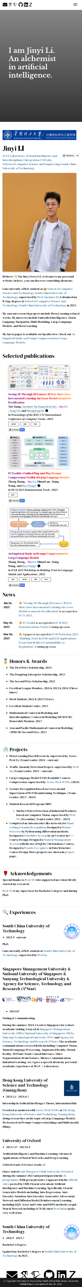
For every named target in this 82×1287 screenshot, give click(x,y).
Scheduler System (35, 835)
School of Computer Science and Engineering (31, 164)
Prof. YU (30, 880)
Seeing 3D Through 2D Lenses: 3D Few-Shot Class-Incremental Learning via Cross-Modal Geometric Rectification (46, 607)
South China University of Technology (42, 305)
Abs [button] (13, 579)
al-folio (57, 1281)
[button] (16, 429)
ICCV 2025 (25, 615)
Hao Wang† (29, 486)
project (69, 852)
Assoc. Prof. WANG (58, 782)
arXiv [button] (13, 424)
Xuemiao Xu (29, 406)
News (9, 594)
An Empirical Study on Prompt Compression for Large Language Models (39, 338)
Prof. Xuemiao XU (48, 297)
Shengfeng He (35, 411)
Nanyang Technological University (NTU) (28, 1037)
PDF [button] (35, 424)
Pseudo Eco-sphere (36, 848)
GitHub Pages (26, 1284)
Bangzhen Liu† (47, 406)
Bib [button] (24, 424)
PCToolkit (29, 623)
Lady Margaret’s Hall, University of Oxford (46, 1171)
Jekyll (45, 1281)
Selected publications (28, 356)
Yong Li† (15, 411)
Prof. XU (8, 891)
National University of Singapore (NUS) (49, 1033)
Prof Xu (42, 955)
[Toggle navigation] (75, 5)
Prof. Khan (60, 1208)
